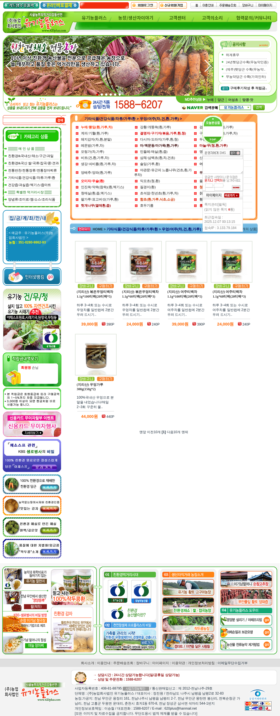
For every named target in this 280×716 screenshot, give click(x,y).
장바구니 (142, 663)
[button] (207, 66)
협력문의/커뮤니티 (253, 17)
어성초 (233, 100)
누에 (210, 100)
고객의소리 (212, 17)
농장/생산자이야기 (135, 17)
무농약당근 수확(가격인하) (246, 77)
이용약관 (178, 663)
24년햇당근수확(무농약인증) (247, 62)
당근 (221, 100)
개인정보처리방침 (201, 663)
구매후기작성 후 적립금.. (248, 88)
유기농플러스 (94, 17)
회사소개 (87, 663)
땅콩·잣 (247, 100)
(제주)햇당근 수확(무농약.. (245, 69)
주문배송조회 (123, 663)
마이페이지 (160, 663)
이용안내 (103, 663)
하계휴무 (232, 55)
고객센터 (177, 17)
